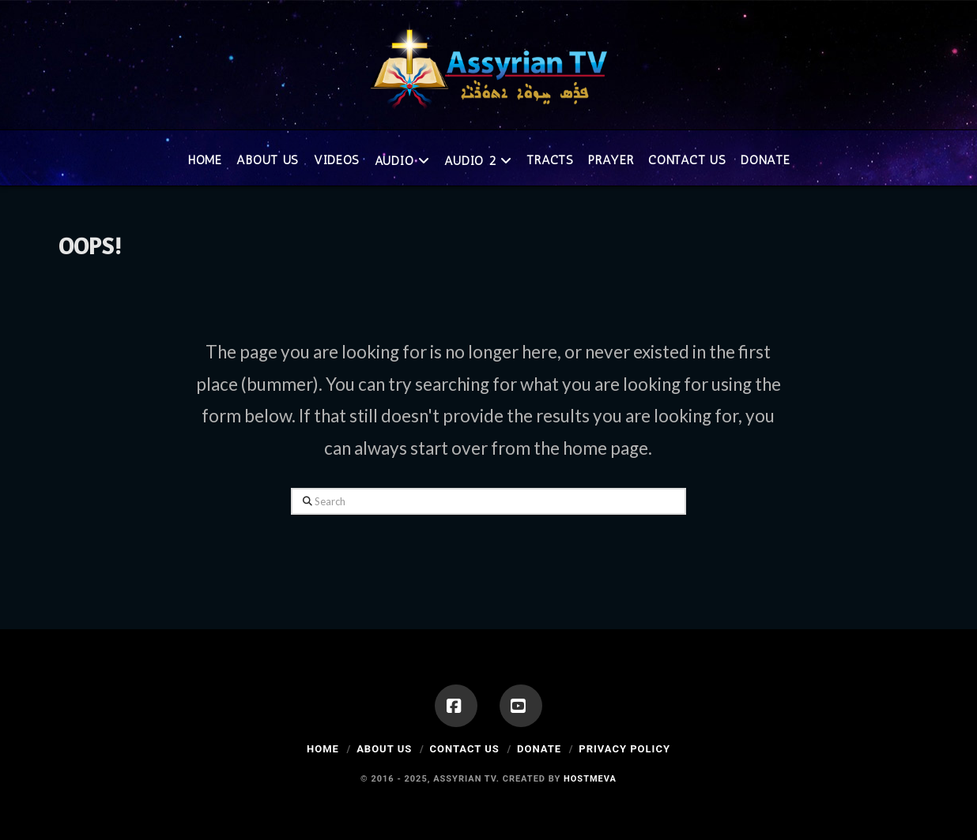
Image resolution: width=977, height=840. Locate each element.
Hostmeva (590, 779)
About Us (384, 749)
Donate (539, 749)
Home (323, 749)
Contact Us (464, 749)
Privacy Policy (624, 749)
